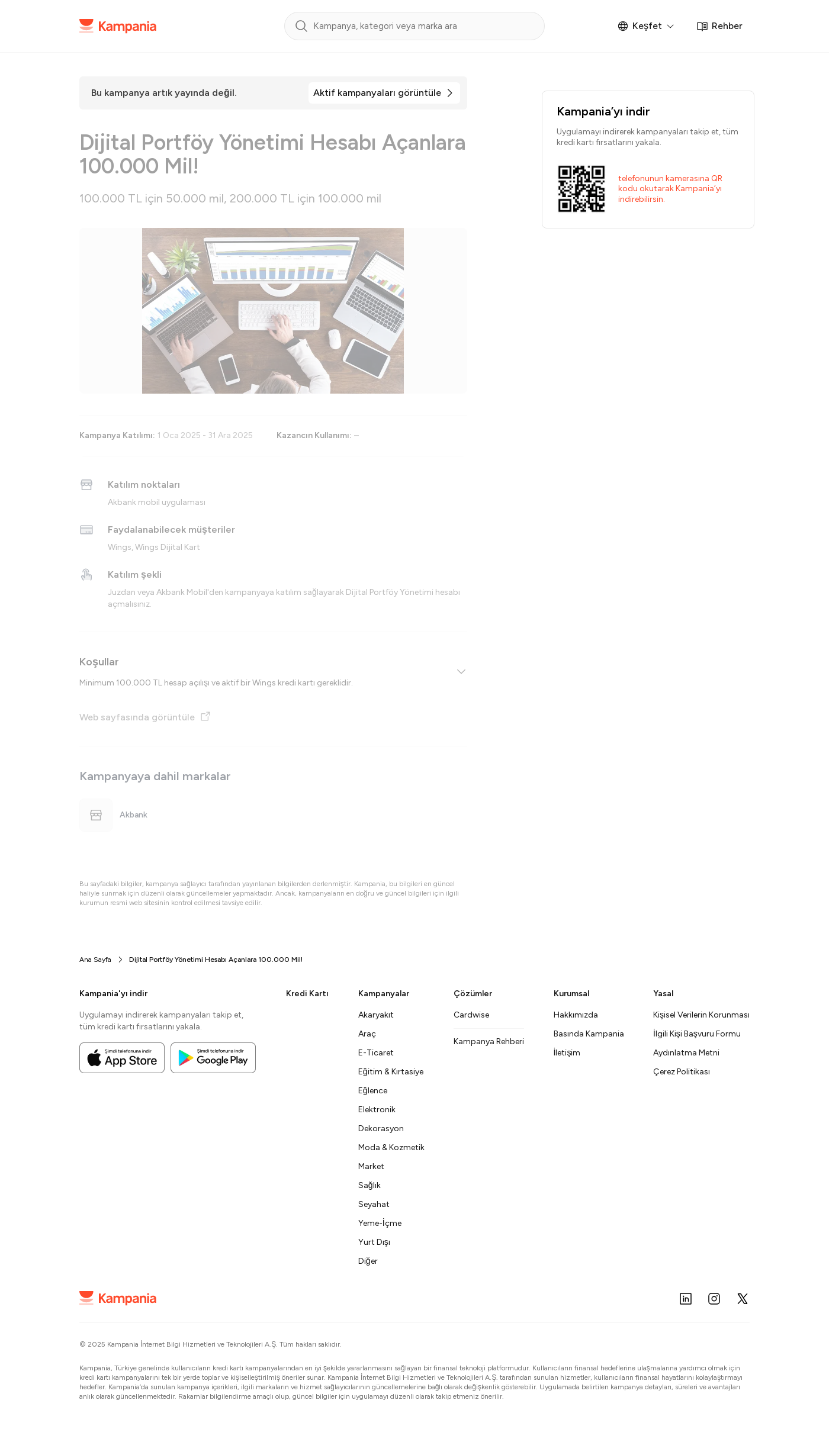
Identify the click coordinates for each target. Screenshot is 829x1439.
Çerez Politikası (681, 1072)
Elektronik (377, 1110)
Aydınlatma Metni (686, 1053)
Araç (367, 1034)
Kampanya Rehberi (489, 1041)
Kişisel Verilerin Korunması (701, 1015)
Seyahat (374, 1204)
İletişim (567, 1053)
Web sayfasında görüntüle (145, 716)
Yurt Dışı (374, 1242)
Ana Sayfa (95, 959)
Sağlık (369, 1185)
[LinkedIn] (686, 1299)
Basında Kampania (589, 1034)
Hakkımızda (576, 1015)
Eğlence (372, 1091)
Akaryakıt (376, 1015)
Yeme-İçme (379, 1223)
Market (371, 1166)
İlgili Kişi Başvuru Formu (697, 1034)
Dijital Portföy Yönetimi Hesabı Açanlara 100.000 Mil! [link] (216, 959)
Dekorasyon (381, 1128)
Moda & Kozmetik (391, 1147)
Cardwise (471, 1015)
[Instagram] (714, 1299)
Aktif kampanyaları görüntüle (377, 92)
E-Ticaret (376, 1053)
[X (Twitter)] (742, 1299)
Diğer (368, 1261)
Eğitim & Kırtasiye (390, 1072)
